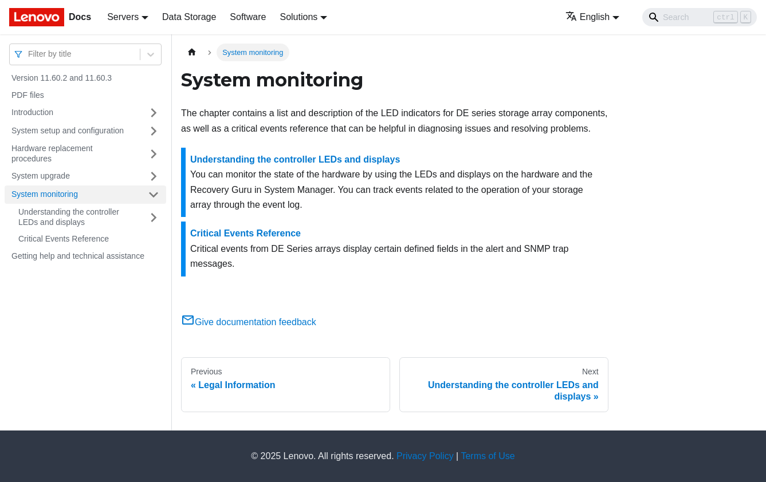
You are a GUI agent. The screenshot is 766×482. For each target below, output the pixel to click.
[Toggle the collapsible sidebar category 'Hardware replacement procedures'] (153, 153)
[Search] (699, 17)
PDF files (27, 95)
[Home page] (192, 52)
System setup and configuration (67, 130)
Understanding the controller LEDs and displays (68, 217)
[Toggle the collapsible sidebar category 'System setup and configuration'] (153, 131)
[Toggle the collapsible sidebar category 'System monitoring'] (153, 194)
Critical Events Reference (63, 238)
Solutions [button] (298, 17)
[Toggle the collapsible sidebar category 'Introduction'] (153, 113)
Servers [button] (123, 17)
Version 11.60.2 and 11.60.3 (61, 77)
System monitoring (44, 194)
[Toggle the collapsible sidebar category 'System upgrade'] (153, 176)
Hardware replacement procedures (52, 153)
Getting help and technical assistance (77, 255)
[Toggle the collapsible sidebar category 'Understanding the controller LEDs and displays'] (153, 217)
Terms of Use (487, 456)
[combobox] (29, 54)
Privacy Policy (425, 456)
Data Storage (189, 17)
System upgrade (40, 175)
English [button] (587, 17)
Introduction (32, 112)
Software (248, 17)
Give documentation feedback (248, 322)
